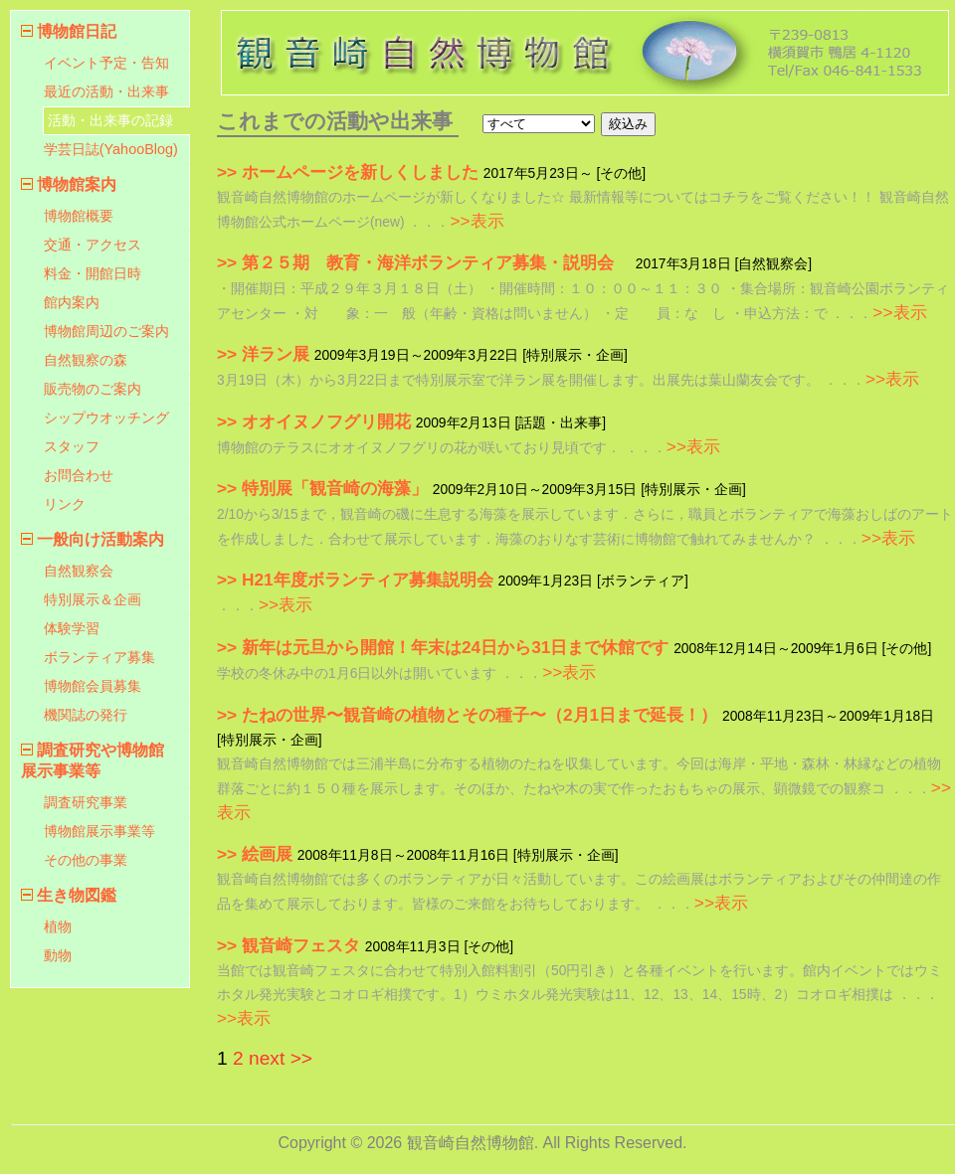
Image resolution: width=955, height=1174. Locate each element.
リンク (65, 504)
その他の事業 (85, 860)
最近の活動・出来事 (106, 91)
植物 (58, 926)
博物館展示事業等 (99, 831)
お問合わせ (78, 475)
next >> (280, 1058)
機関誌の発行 (85, 715)
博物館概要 (78, 216)
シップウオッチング (106, 417)
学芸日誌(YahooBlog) (111, 149)
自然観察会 (78, 571)
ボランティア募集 (99, 657)
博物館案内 (76, 184)
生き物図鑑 (76, 895)
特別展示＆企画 (92, 599)
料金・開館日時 (92, 273)
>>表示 (476, 221)
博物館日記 (76, 31)
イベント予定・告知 (106, 63)
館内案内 (71, 302)
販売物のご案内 (92, 389)
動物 (58, 955)
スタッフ (71, 446)
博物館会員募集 (92, 686)
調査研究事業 (85, 802)
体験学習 (71, 628)
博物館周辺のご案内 (106, 331)
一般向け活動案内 (100, 539)
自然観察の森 (85, 360)
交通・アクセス (92, 244)
